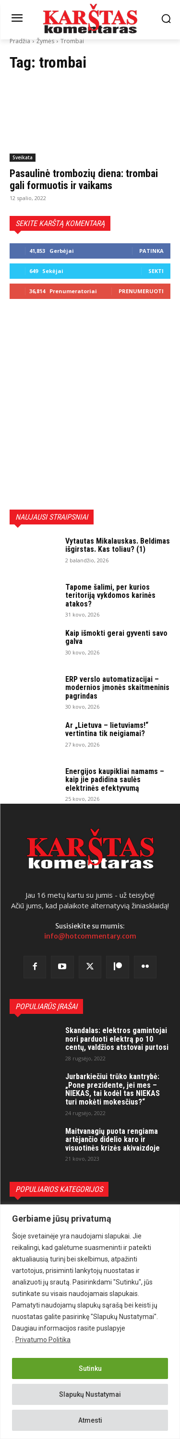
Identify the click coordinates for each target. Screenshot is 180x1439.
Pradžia (20, 41)
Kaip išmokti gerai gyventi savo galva (116, 637)
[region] (90, 1321)
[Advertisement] (90, 404)
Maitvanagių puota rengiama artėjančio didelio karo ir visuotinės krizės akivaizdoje (112, 1140)
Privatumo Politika (43, 1340)
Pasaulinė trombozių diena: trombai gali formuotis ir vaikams (84, 179)
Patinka (151, 250)
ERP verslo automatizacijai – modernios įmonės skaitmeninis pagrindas (117, 688)
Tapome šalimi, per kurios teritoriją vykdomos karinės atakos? (110, 595)
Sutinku (90, 1368)
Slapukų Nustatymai (90, 1394)
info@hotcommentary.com (90, 936)
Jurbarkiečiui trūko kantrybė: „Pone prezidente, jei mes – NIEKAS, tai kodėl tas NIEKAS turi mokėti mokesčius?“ (112, 1089)
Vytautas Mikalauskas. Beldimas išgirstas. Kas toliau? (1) (117, 545)
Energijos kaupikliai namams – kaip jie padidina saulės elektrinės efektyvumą (114, 780)
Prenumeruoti (141, 291)
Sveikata (22, 157)
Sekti (156, 270)
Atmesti (90, 1420)
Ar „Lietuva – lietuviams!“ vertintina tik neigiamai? (106, 729)
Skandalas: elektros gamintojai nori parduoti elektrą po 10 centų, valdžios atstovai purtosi (116, 1039)
